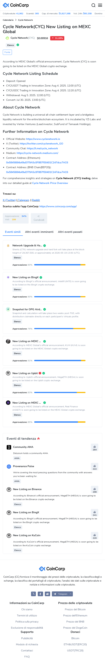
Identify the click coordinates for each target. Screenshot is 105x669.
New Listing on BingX (26, 512)
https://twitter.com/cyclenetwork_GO (41, 143)
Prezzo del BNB (75, 621)
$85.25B (87, 13)
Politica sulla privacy (27, 621)
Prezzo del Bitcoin (75, 609)
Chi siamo (27, 609)
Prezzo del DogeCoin (75, 628)
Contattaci (27, 650)
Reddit (36, 200)
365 (37, 13)
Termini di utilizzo (27, 615)
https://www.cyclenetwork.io (43, 139)
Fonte (7, 52)
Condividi (39, 218)
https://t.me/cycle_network (42, 148)
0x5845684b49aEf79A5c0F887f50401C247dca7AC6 (37, 162)
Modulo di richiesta (27, 644)
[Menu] (100, 5)
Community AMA (23, 447)
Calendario (8, 20)
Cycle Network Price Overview (50, 183)
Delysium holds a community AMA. (31, 453)
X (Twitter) (9, 200)
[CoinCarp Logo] (17, 5)
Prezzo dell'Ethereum (75, 615)
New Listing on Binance (27, 489)
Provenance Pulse (23, 466)
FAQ (27, 656)
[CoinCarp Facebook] (40, 594)
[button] (62, 593)
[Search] (93, 5)
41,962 (19, 13)
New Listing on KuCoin (26, 535)
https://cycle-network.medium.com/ (37, 153)
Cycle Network (25, 20)
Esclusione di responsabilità (27, 628)
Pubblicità (27, 638)
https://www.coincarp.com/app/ (58, 206)
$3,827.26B (64, 13)
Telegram (23, 200)
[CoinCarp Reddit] (47, 594)
